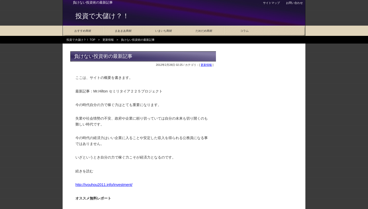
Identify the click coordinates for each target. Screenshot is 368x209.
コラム (244, 30)
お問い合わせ (294, 2)
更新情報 (108, 39)
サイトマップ (271, 2)
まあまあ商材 (123, 30)
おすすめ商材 (82, 30)
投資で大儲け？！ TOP (80, 39)
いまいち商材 (163, 30)
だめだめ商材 (203, 30)
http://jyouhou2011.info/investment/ (103, 185)
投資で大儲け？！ (102, 15)
